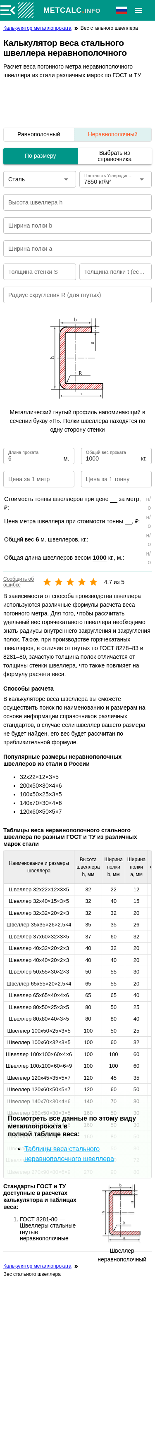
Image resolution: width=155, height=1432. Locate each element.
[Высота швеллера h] (71, 202)
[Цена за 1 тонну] (110, 479)
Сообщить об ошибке (18, 582)
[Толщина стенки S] (34, 272)
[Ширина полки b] (71, 225)
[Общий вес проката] (113, 456)
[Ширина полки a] (71, 248)
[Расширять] (138, 10)
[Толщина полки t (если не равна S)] (110, 272)
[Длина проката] (35, 456)
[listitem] (39, 134)
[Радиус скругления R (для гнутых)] (71, 295)
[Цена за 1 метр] (32, 479)
